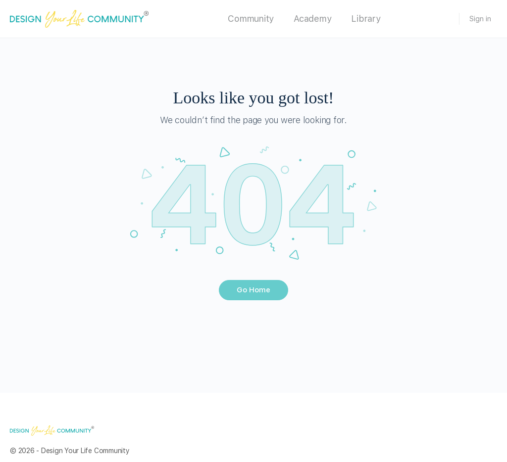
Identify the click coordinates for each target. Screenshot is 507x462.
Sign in (480, 19)
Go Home (253, 289)
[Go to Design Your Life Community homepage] (79, 17)
